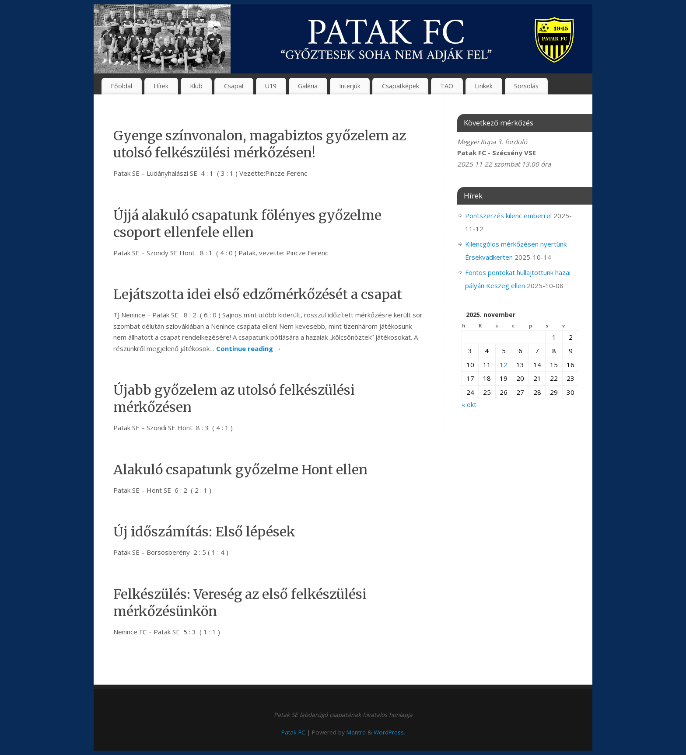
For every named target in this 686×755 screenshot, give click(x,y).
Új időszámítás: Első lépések (204, 531)
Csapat (234, 86)
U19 (270, 86)
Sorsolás (526, 86)
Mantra (356, 732)
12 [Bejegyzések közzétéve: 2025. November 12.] (504, 364)
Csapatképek (400, 86)
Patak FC (293, 732)
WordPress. (389, 732)
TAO (446, 86)
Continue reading (248, 348)
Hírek (161, 86)
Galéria (308, 86)
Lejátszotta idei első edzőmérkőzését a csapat (257, 294)
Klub (196, 86)
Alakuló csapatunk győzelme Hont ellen (240, 469)
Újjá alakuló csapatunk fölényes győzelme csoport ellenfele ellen (247, 223)
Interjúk (349, 86)
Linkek (484, 86)
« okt (469, 404)
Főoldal (121, 86)
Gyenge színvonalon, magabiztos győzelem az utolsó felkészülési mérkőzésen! (259, 144)
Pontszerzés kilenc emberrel (508, 215)
